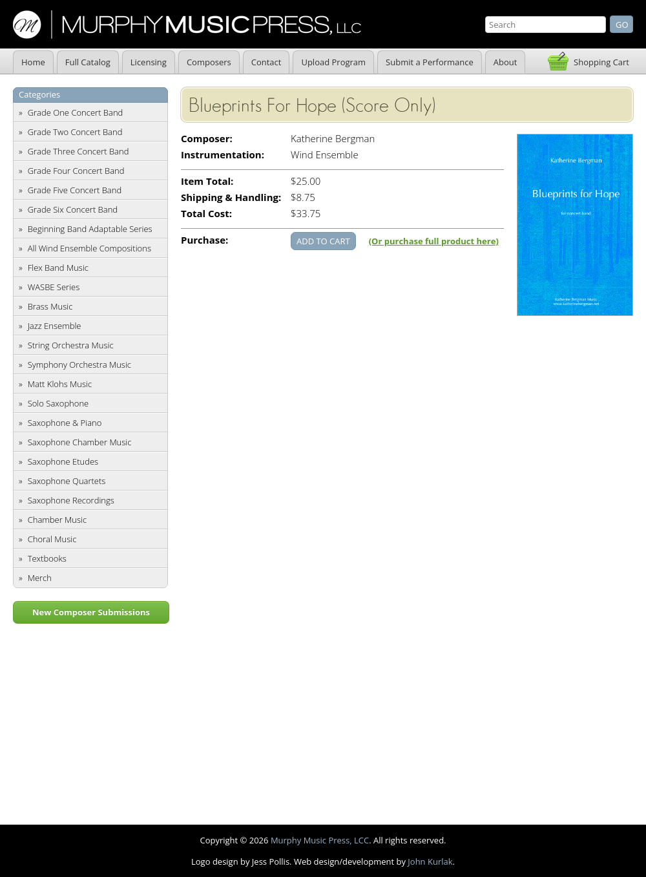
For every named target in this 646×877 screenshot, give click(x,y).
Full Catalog (87, 62)
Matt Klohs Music (60, 384)
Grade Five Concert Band (74, 190)
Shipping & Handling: (231, 197)
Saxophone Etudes (63, 461)
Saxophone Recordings (71, 500)
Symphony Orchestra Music (79, 364)
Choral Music (52, 539)
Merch (40, 578)
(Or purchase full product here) (434, 241)
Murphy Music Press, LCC (320, 840)
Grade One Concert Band (75, 112)
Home (33, 62)
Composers (209, 62)
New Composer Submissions (91, 612)
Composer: (207, 138)
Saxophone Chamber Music (80, 442)
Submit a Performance (430, 62)
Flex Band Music (58, 267)
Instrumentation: (222, 155)
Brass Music (50, 306)
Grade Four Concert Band (76, 170)
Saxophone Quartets (67, 481)
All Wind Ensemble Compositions (89, 248)
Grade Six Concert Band (73, 209)
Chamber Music (57, 519)
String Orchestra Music (71, 345)
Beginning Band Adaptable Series (90, 229)
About (505, 62)
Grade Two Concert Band (75, 132)
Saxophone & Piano (65, 422)
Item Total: (207, 181)
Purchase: (204, 240)
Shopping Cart (601, 62)
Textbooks (47, 558)
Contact (266, 62)
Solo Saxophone (58, 403)
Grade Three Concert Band (78, 151)
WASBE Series (54, 287)
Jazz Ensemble (54, 326)
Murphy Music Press (187, 24)
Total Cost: (206, 213)
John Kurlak (430, 861)
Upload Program (333, 62)
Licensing (148, 62)
